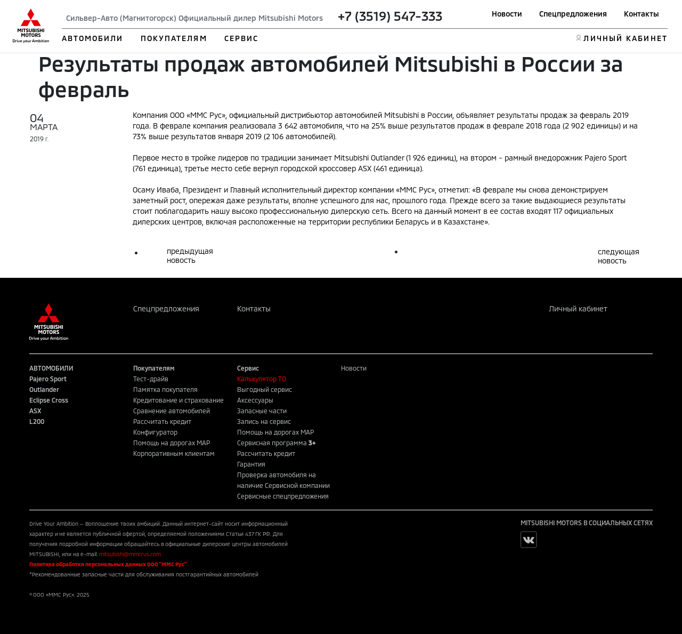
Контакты (641, 13)
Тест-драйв (150, 378)
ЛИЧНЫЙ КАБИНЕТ (625, 38)
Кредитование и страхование (178, 400)
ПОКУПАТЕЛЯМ (174, 38)
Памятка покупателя (165, 389)
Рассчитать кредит (162, 421)
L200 (36, 421)
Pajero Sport (48, 378)
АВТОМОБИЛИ (93, 38)
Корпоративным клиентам (174, 453)
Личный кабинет (578, 308)
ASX (35, 410)
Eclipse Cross (48, 400)
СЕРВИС (241, 38)
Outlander (44, 389)
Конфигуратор (155, 432)
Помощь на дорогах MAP (171, 442)
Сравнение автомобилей (171, 410)
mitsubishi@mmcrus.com (130, 554)
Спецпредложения (573, 13)
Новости (507, 13)
